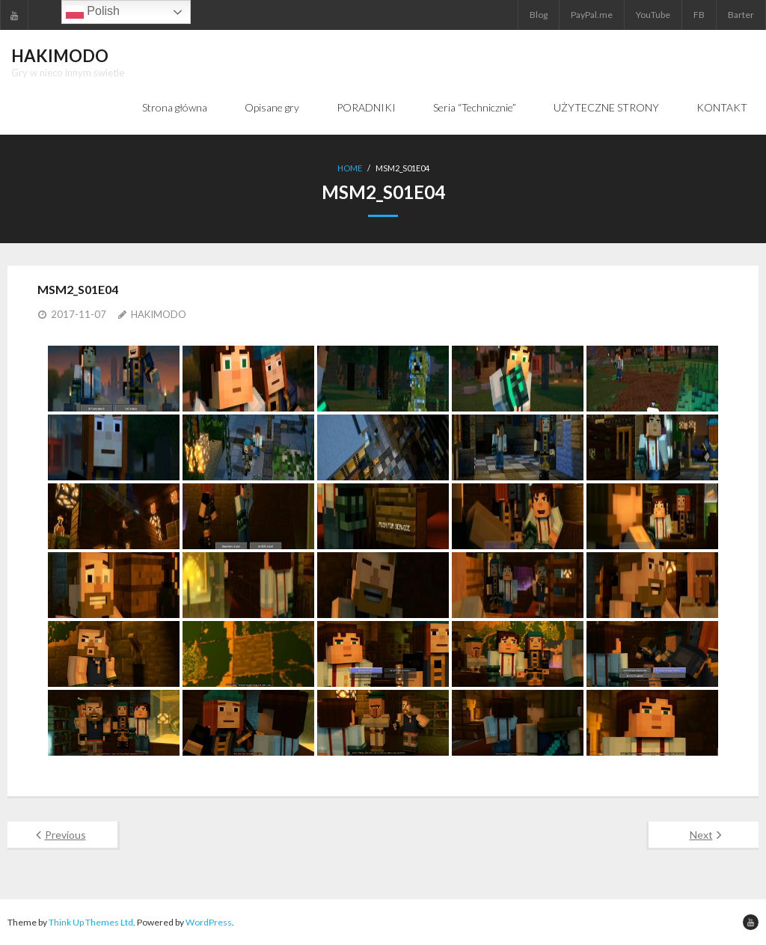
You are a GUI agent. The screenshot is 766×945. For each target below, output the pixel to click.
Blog (539, 14)
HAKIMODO (158, 314)
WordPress (209, 922)
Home (349, 168)
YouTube (653, 14)
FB (699, 14)
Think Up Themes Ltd (91, 922)
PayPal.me (592, 14)
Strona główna (174, 107)
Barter (741, 14)
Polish (93, 12)
